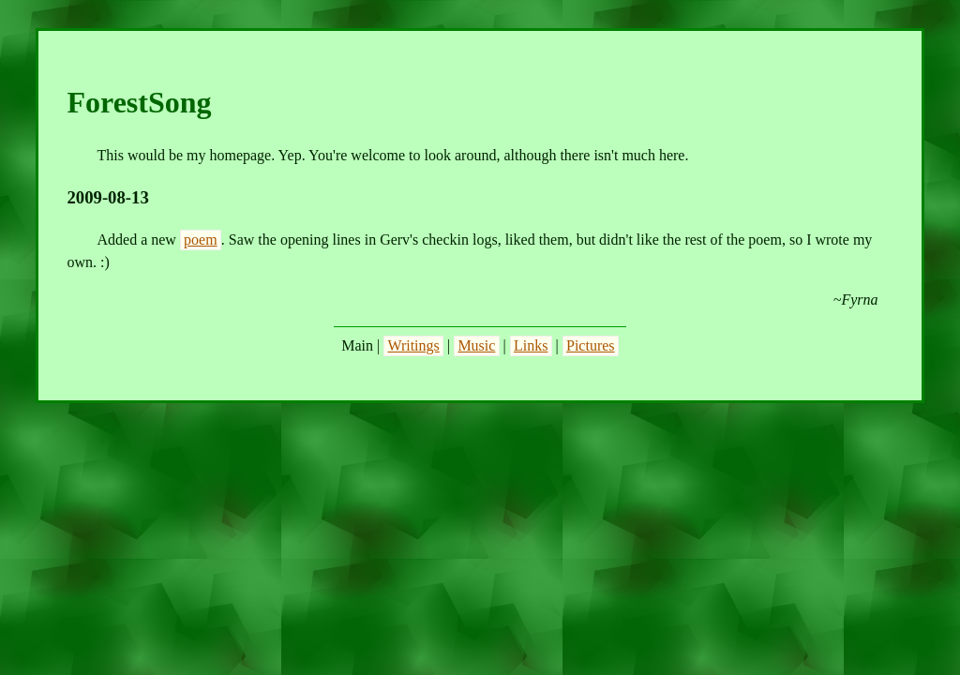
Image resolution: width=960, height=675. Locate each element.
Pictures (590, 345)
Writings (413, 345)
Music (476, 345)
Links (531, 345)
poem (201, 240)
